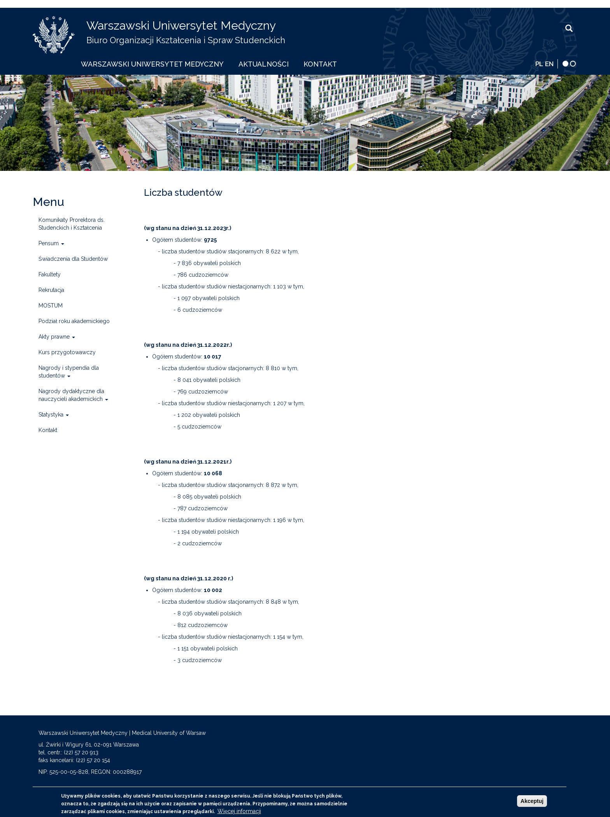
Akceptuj (532, 803)
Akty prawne (57, 337)
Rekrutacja (51, 290)
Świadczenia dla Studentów (73, 259)
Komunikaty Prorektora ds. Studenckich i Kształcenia (72, 224)
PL (539, 64)
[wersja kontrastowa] (565, 64)
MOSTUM (51, 305)
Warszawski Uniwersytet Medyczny (181, 25)
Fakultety (50, 274)
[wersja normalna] (573, 64)
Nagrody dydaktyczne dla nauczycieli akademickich (73, 395)
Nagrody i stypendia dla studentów (69, 372)
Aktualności (263, 64)
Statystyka (54, 414)
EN (549, 64)
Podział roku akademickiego (74, 321)
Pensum (51, 243)
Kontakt (320, 64)
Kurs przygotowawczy (67, 352)
